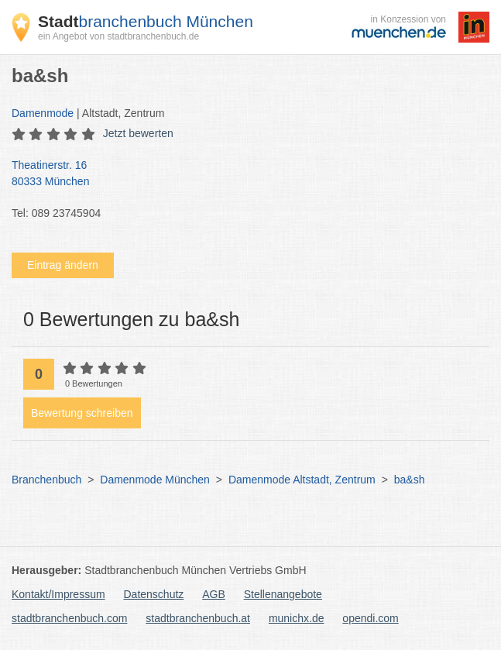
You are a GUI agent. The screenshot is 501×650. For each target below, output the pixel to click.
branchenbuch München (145, 21)
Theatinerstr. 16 (243, 174)
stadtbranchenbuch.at (198, 618)
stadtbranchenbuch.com (69, 618)
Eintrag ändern (62, 265)
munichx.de (296, 618)
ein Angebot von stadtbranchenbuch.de (118, 36)
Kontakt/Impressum (58, 594)
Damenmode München (155, 479)
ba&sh (409, 479)
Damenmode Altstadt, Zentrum (302, 479)
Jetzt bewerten (138, 133)
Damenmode (43, 113)
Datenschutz (154, 594)
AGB (213, 594)
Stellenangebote (283, 594)
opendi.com (370, 618)
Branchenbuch (46, 479)
